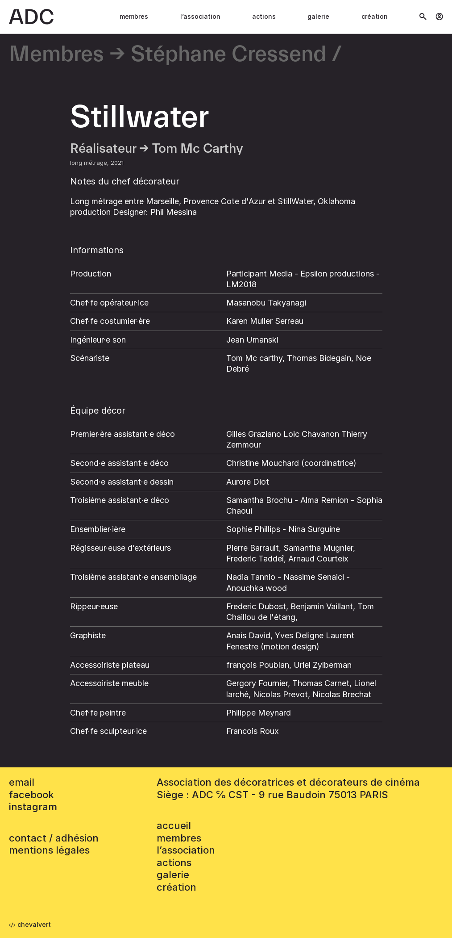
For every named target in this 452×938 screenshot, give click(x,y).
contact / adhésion (54, 838)
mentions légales (49, 850)
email (21, 782)
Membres (134, 16)
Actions (264, 16)
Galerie (318, 16)
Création (374, 16)
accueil (174, 825)
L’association (200, 16)
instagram (33, 806)
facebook (31, 794)
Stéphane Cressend (228, 55)
